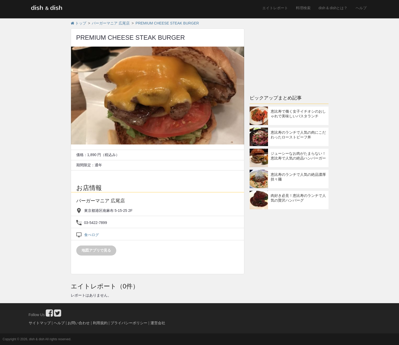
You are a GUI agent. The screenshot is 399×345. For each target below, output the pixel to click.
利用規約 (100, 323)
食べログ (91, 235)
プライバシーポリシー (128, 323)
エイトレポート (275, 8)
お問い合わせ (79, 323)
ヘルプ (361, 8)
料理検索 (303, 8)
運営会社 (157, 323)
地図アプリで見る (96, 250)
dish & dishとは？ (333, 8)
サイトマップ (40, 323)
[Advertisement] (289, 54)
